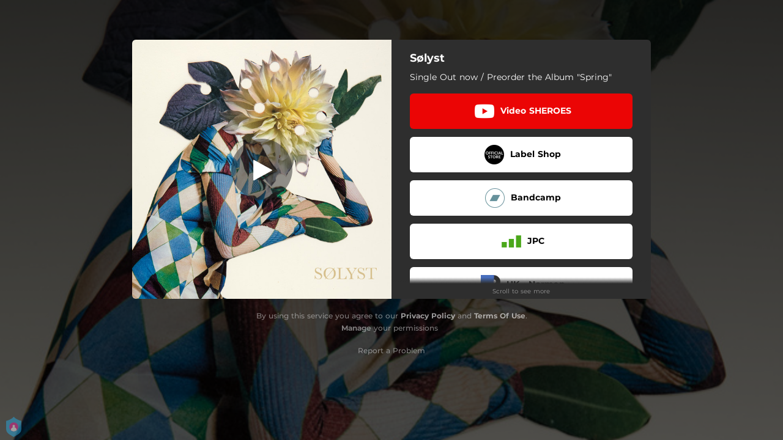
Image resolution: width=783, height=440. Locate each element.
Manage (356, 327)
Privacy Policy (428, 315)
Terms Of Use (499, 315)
